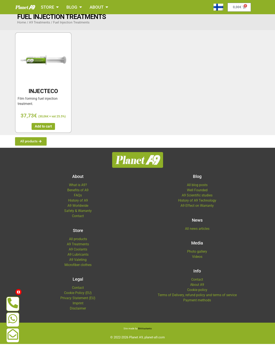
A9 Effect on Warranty (197, 209)
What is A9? (78, 188)
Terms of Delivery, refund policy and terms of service (197, 298)
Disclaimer (78, 311)
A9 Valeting (78, 263)
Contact (78, 219)
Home (21, 25)
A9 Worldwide (77, 209)
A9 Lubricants (78, 257)
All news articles (197, 232)
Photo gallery (197, 254)
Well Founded (197, 193)
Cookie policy (197, 293)
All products (78, 242)
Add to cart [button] (43, 129)
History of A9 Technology (197, 203)
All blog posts (197, 188)
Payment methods (197, 303)
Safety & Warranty (78, 214)
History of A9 (78, 203)
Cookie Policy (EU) (78, 296)
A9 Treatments (39, 25)
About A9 (197, 288)
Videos (197, 260)
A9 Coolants (78, 252)
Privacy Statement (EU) (77, 301)
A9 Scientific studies (197, 198)
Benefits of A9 (78, 193)
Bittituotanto (145, 331)
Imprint (78, 306)
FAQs (78, 198)
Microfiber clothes (78, 268)
